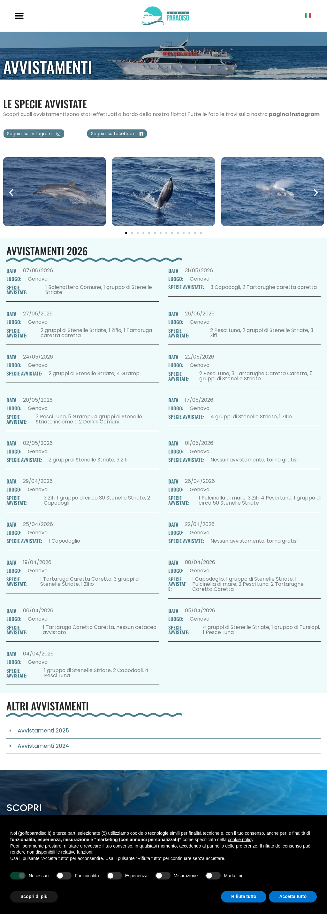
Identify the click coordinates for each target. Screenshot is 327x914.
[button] (19, 16)
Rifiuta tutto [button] (243, 896)
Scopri (24, 810)
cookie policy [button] (240, 839)
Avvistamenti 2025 (43, 733)
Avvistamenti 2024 (43, 749)
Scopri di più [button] (34, 896)
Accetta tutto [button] (293, 896)
